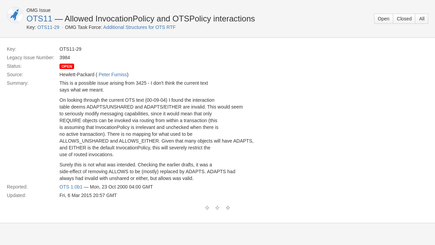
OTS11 (39, 18)
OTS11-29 (48, 27)
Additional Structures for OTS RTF (139, 27)
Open (383, 18)
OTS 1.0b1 (71, 187)
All (421, 18)
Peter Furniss (113, 74)
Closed (404, 18)
